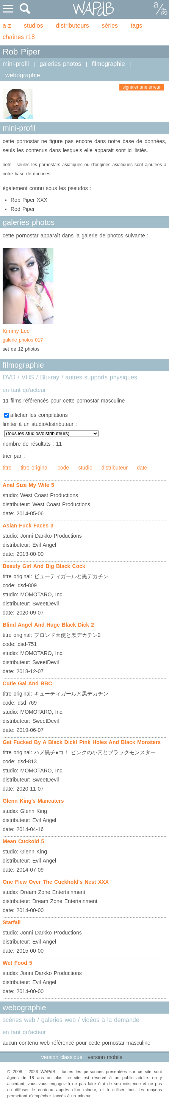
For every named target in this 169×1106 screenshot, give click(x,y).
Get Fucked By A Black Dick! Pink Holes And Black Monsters (82, 742)
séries (110, 25)
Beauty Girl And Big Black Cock (44, 566)
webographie (22, 75)
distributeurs (72, 25)
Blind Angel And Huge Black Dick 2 (48, 625)
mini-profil (16, 64)
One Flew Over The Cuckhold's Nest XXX (56, 882)
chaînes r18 (19, 37)
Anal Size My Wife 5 (28, 485)
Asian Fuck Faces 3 (28, 526)
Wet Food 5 (17, 963)
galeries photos (60, 64)
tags (136, 25)
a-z (7, 25)
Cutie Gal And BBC (27, 683)
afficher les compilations (39, 415)
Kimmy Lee (28, 336)
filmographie (108, 64)
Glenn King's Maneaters (33, 801)
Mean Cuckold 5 (23, 841)
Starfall (11, 922)
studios (33, 25)
